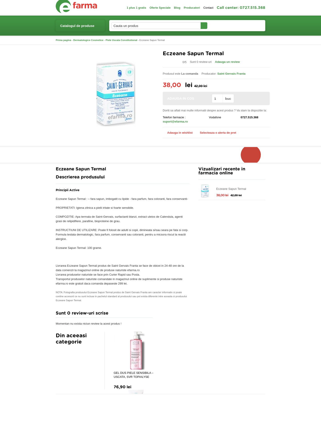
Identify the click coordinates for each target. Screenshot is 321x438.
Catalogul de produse (77, 27)
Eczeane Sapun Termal (231, 188)
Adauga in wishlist (178, 132)
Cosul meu (250, 25)
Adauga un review (227, 61)
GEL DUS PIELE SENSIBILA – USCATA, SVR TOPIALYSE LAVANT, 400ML (133, 375)
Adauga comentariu (173, 314)
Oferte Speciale (160, 7)
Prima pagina (63, 40)
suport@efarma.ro (175, 121)
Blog (177, 7)
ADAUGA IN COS (187, 98)
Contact (208, 7)
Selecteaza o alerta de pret (215, 133)
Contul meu (222, 25)
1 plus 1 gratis (136, 7)
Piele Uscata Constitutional (121, 40)
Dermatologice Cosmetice (88, 40)
